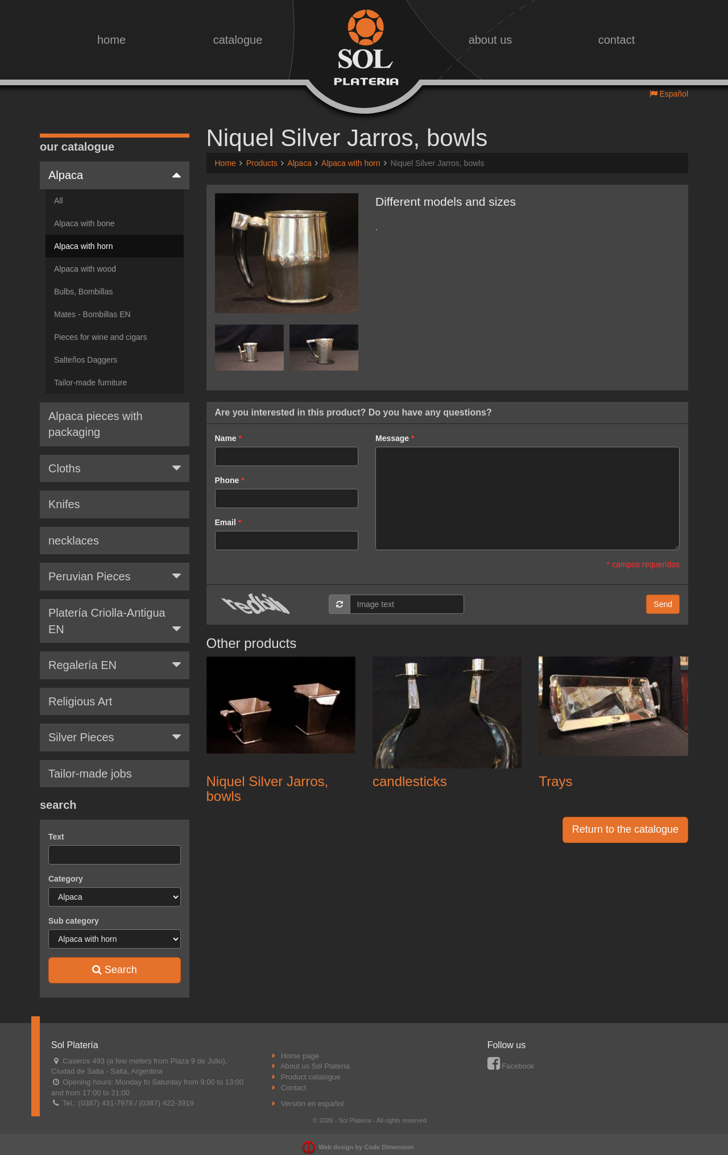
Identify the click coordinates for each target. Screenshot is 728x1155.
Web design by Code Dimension (365, 1138)
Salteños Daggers (85, 351)
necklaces (73, 532)
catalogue (238, 40)
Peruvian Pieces (114, 567)
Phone (227, 480)
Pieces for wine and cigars (100, 328)
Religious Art (80, 693)
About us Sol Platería (315, 1057)
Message (392, 438)
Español (669, 93)
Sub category (73, 912)
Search (114, 961)
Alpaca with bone (84, 214)
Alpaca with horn (83, 237)
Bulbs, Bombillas (83, 283)
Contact (294, 1079)
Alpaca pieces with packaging (95, 415)
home (111, 40)
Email (225, 522)
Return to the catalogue (625, 829)
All (58, 192)
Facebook (511, 1057)
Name (226, 438)
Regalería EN (114, 656)
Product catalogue (311, 1068)
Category (65, 870)
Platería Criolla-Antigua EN (114, 613)
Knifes (64, 495)
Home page (300, 1047)
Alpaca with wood (85, 260)
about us (490, 40)
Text (56, 828)
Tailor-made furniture (90, 374)
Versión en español (312, 1095)
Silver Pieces (114, 728)
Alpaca (114, 166)
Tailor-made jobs (90, 765)
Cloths (114, 459)
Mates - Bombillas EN (92, 305)
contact (616, 40)
